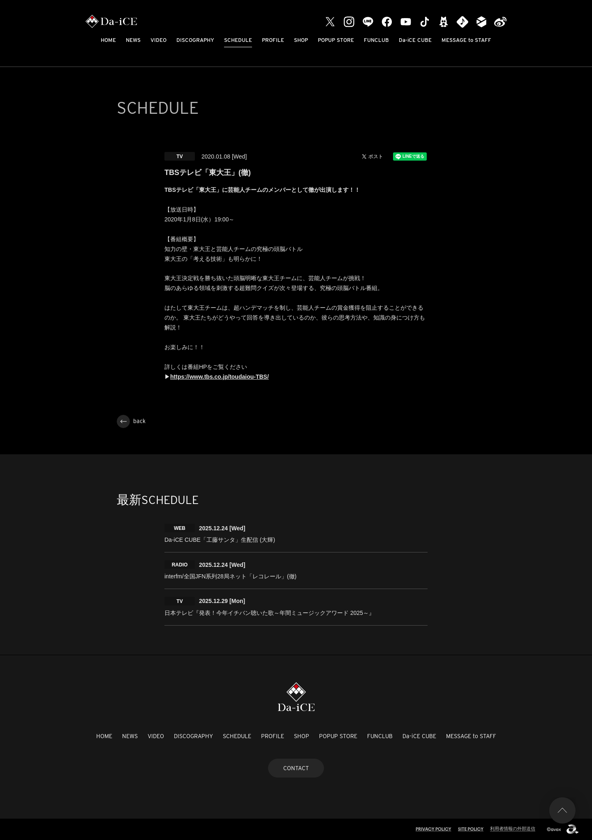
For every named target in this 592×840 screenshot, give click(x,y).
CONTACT (296, 768)
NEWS (133, 40)
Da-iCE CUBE (415, 40)
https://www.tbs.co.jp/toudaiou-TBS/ (219, 376)
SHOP (301, 40)
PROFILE (273, 40)
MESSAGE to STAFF (466, 40)
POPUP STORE (336, 40)
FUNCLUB (376, 40)
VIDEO (158, 40)
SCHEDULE (238, 40)
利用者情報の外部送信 (512, 828)
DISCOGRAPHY (195, 40)
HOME (108, 40)
